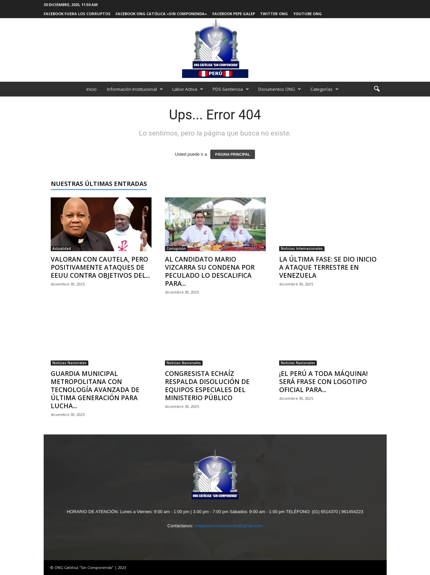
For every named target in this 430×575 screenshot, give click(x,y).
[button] (376, 89)
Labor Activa (187, 89)
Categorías (324, 89)
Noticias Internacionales (302, 248)
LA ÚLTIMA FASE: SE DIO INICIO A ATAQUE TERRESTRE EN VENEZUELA (328, 267)
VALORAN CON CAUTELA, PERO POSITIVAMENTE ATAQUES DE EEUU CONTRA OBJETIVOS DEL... (100, 267)
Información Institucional (135, 89)
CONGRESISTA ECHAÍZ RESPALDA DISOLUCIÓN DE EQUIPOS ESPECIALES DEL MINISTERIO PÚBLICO (207, 385)
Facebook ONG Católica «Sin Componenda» (161, 13)
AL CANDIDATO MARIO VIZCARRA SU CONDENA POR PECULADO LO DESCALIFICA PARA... (210, 271)
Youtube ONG (307, 13)
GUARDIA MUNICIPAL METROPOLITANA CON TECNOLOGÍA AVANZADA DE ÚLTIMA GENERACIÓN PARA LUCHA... (95, 389)
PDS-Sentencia (231, 89)
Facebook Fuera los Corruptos (77, 13)
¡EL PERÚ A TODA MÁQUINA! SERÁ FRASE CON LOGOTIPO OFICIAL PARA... (323, 381)
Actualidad (61, 248)
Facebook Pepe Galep (233, 13)
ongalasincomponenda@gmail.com (228, 525)
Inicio (91, 89)
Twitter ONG (274, 13)
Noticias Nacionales (69, 362)
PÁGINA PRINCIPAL (232, 154)
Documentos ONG (279, 89)
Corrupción (176, 248)
